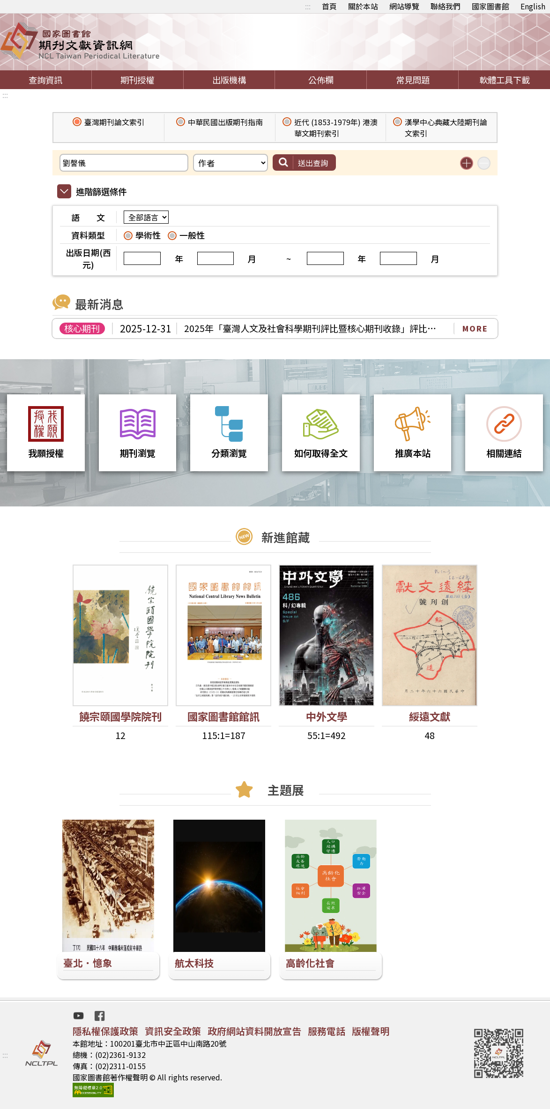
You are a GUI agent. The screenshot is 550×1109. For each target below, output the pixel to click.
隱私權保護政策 (105, 1031)
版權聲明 (370, 1031)
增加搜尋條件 (466, 163)
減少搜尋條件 (484, 163)
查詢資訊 (45, 80)
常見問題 (413, 80)
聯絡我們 (446, 6)
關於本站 (363, 6)
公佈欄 (321, 80)
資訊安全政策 (173, 1031)
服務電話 (326, 1031)
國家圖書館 (490, 6)
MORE (475, 328)
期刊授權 (137, 80)
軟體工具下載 (504, 80)
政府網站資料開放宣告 (254, 1031)
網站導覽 (404, 6)
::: (308, 6)
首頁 (329, 6)
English (532, 6)
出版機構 (229, 80)
